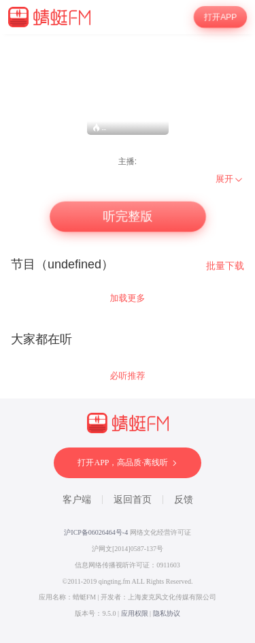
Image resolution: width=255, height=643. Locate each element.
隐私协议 (166, 613)
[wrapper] (127, 338)
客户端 (77, 500)
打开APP (220, 17)
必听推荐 (128, 376)
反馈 (183, 500)
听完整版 (127, 216)
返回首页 (133, 500)
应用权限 (134, 613)
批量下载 (225, 265)
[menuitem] (230, 179)
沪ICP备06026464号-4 (96, 532)
